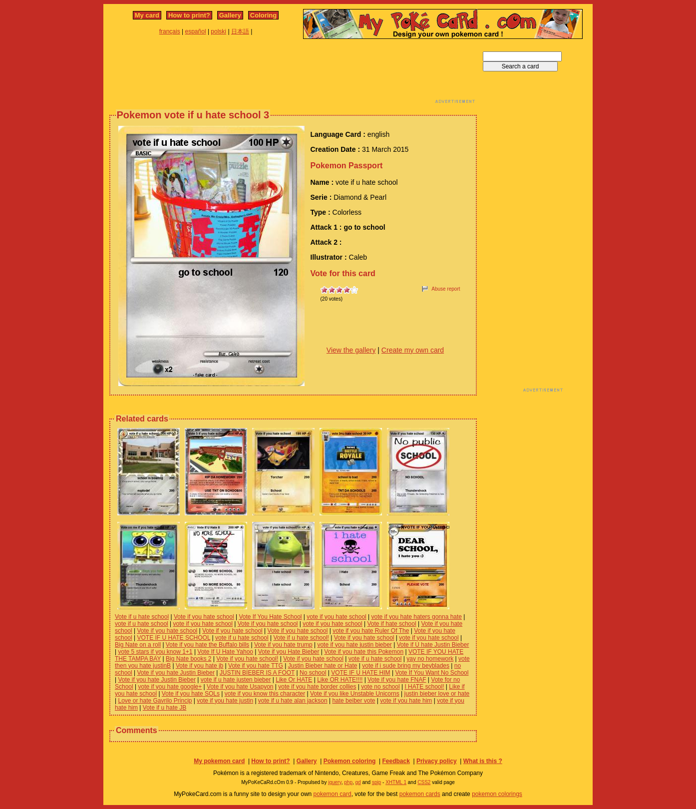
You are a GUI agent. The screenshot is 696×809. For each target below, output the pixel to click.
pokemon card (332, 794)
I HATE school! (424, 686)
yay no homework (429, 658)
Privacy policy (436, 761)
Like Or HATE (294, 679)
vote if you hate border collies (317, 686)
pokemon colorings (497, 794)
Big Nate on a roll (138, 644)
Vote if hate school (391, 623)
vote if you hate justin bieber (354, 644)
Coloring (263, 15)
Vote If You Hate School (270, 616)
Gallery (230, 15)
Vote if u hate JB (164, 707)
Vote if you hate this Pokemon (363, 651)
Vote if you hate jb (199, 665)
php (348, 782)
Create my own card (412, 350)
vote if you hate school (336, 616)
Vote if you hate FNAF (396, 679)
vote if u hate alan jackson (293, 700)
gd (358, 782)
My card (147, 15)
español (195, 31)
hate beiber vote (353, 700)
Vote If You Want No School (431, 672)
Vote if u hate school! (301, 637)
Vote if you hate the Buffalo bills (207, 644)
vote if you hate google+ (170, 686)
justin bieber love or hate (437, 693)
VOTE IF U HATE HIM (360, 672)
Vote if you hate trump (283, 644)
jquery (335, 782)
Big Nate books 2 (188, 658)
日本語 (240, 31)
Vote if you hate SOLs (191, 693)
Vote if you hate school (204, 616)
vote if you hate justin (225, 700)
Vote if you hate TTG (255, 665)
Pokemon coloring (350, 761)
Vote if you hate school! (247, 658)
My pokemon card (219, 761)
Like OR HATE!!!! (339, 679)
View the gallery (351, 350)
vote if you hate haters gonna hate (416, 616)
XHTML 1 (395, 782)
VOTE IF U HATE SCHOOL (173, 637)
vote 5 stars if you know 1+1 (155, 651)
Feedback (395, 761)
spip (376, 782)
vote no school (380, 686)
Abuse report (445, 289)
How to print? (189, 15)
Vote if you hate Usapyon (240, 686)
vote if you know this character (265, 693)
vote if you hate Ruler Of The (371, 630)
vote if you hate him (406, 700)
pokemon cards (419, 794)
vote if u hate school (141, 623)
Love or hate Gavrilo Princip (155, 700)
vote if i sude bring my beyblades (405, 665)
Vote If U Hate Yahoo (225, 651)
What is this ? (482, 761)
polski (218, 31)
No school (313, 672)
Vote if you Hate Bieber (289, 651)
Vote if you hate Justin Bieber (175, 672)
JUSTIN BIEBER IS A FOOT (257, 672)
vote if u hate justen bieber (236, 679)
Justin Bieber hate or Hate (322, 665)
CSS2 (423, 782)
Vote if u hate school (142, 616)
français (169, 31)
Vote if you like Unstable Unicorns (354, 693)
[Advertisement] (293, 73)
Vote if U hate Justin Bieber (433, 644)
